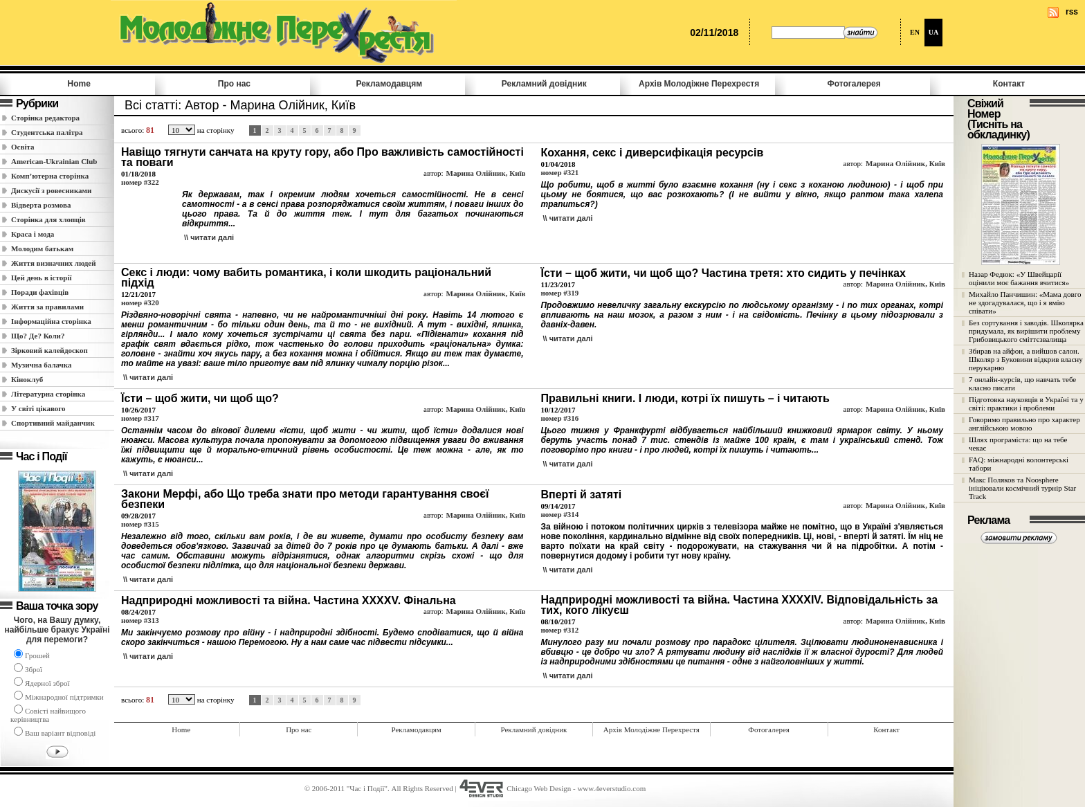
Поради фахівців (40, 292)
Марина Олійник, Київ (486, 173)
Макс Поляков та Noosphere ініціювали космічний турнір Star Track (1022, 487)
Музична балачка (41, 365)
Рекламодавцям (389, 84)
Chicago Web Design (539, 788)
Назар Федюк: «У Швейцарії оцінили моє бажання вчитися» (1019, 278)
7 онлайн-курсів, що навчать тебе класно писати (1022, 383)
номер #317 (140, 418)
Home (79, 84)
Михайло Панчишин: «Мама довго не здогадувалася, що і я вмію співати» (1025, 302)
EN (915, 32)
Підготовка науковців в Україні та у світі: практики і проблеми (1026, 403)
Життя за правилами (47, 306)
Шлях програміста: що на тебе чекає (1018, 443)
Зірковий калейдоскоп (49, 350)
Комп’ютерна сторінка (50, 176)
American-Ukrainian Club (54, 161)
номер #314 (559, 514)
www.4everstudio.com (611, 788)
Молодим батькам (42, 248)
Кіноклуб (27, 379)
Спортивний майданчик (53, 423)
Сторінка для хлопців (48, 219)
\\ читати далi (209, 237)
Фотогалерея (854, 84)
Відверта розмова (41, 205)
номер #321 (559, 172)
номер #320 (140, 302)
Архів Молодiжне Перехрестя (699, 84)
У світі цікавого (38, 408)
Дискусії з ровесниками (51, 190)
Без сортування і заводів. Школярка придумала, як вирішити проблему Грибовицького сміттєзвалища (1026, 330)
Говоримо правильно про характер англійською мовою (1024, 423)
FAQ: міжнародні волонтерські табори (1018, 463)
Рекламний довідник (544, 84)
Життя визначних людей (53, 263)
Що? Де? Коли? (37, 336)
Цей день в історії (41, 277)
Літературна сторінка (48, 394)
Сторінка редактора (45, 118)
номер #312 (559, 630)
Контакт (1009, 84)
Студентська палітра (47, 132)
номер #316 (559, 418)
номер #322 (140, 182)
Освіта (22, 147)
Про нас (234, 84)
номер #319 (559, 293)
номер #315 (140, 524)
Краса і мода (32, 234)
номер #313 (140, 620)
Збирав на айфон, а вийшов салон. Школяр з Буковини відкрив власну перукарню (1026, 359)
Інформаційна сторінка (51, 321)
